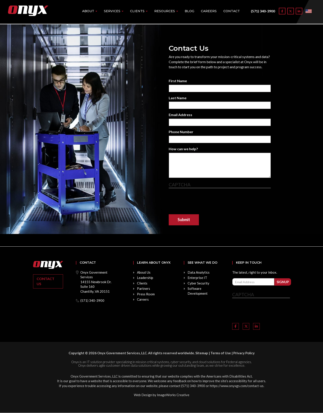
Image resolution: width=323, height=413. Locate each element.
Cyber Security (198, 283)
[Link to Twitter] (290, 11)
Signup (283, 282)
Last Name (177, 98)
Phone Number (181, 132)
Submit (184, 219)
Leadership (145, 278)
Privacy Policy (244, 353)
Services (113, 11)
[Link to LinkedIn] (299, 11)
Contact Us (45, 281)
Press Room (146, 294)
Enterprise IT (197, 278)
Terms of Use (220, 353)
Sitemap (201, 353)
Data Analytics (199, 272)
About (89, 11)
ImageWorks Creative (173, 395)
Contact (231, 11)
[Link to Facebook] (282, 11)
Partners (143, 288)
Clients (139, 11)
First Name (178, 81)
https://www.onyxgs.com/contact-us (237, 386)
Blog (189, 11)
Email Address (180, 115)
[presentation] (202, 201)
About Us (144, 272)
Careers (209, 11)
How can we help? (183, 149)
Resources (166, 11)
